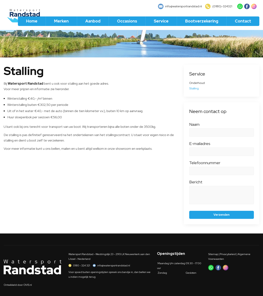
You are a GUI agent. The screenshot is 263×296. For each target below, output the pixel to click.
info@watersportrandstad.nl (113, 265)
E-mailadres (221, 145)
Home (31, 21)
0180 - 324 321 (81, 265)
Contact (243, 21)
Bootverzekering (201, 21)
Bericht (221, 184)
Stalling (194, 88)
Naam (221, 126)
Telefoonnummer (221, 165)
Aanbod (92, 21)
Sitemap (213, 254)
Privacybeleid (228, 254)
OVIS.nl (27, 284)
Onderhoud (197, 83)
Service (161, 21)
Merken (61, 21)
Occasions (127, 21)
